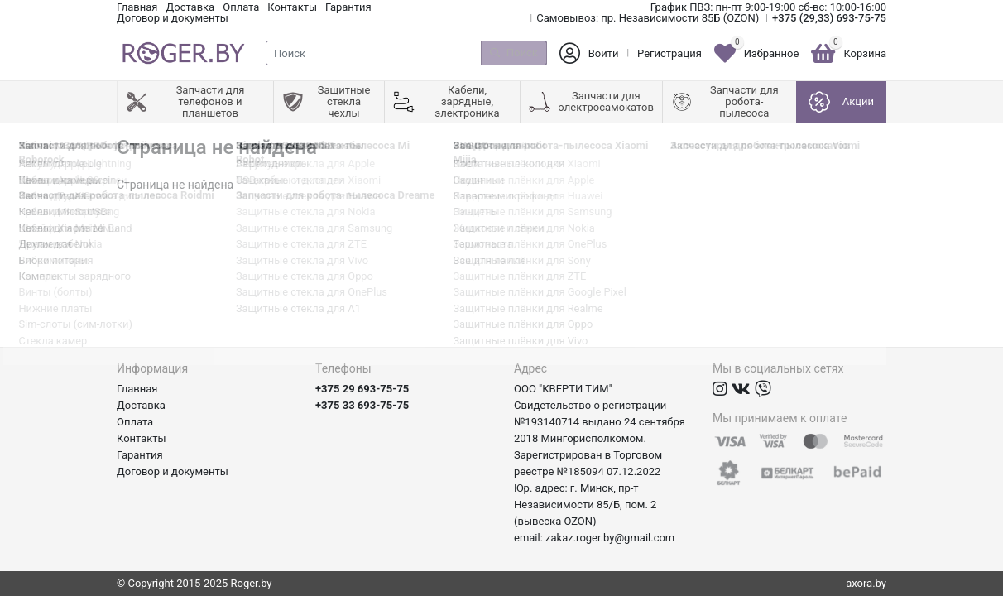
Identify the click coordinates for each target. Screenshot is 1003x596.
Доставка (190, 7)
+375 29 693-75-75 (362, 388)
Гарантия (348, 7)
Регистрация (669, 53)
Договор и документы (172, 18)
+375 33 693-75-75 (362, 405)
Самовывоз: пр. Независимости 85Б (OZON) (647, 18)
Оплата (241, 7)
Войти (603, 53)
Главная (137, 7)
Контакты (292, 7)
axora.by (866, 583)
